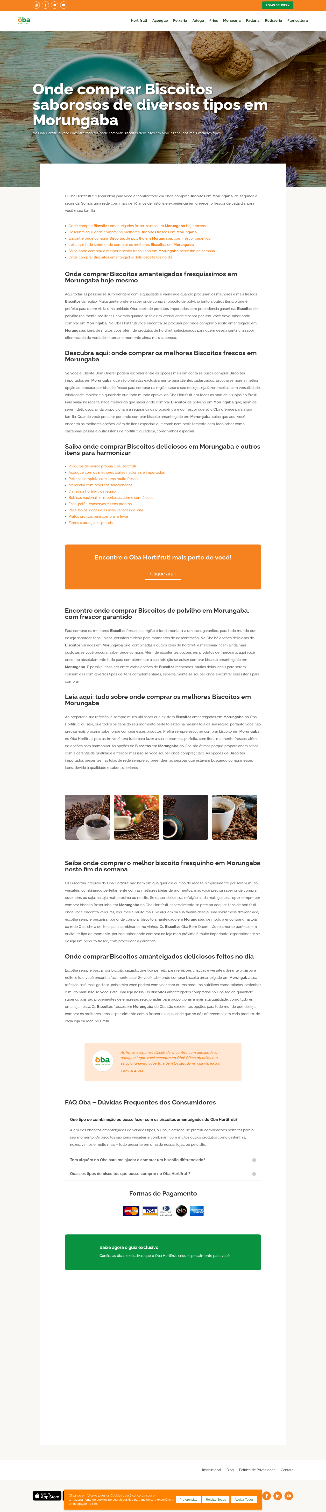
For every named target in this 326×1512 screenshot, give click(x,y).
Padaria (253, 20)
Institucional (211, 1470)
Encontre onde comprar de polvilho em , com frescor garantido (140, 238)
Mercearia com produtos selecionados (100, 485)
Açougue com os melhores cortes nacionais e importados (117, 472)
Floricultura (297, 20)
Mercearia (232, 20)
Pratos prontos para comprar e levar (98, 516)
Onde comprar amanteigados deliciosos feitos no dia (120, 257)
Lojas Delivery (278, 5)
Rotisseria (273, 20)
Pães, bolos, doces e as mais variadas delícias (106, 510)
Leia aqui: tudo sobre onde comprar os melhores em (131, 245)
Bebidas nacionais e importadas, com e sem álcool (111, 497)
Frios (213, 20)
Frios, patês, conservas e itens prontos (100, 504)
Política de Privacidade (257, 1470)
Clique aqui (163, 574)
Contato (287, 1470)
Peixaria (180, 20)
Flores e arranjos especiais (91, 523)
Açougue (160, 20)
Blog (230, 1470)
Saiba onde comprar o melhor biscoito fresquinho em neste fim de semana (142, 251)
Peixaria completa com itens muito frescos (104, 479)
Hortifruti (139, 20)
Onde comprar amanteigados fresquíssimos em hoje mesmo (138, 226)
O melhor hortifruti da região (92, 491)
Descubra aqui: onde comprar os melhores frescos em (133, 232)
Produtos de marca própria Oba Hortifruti (102, 466)
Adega (198, 20)
